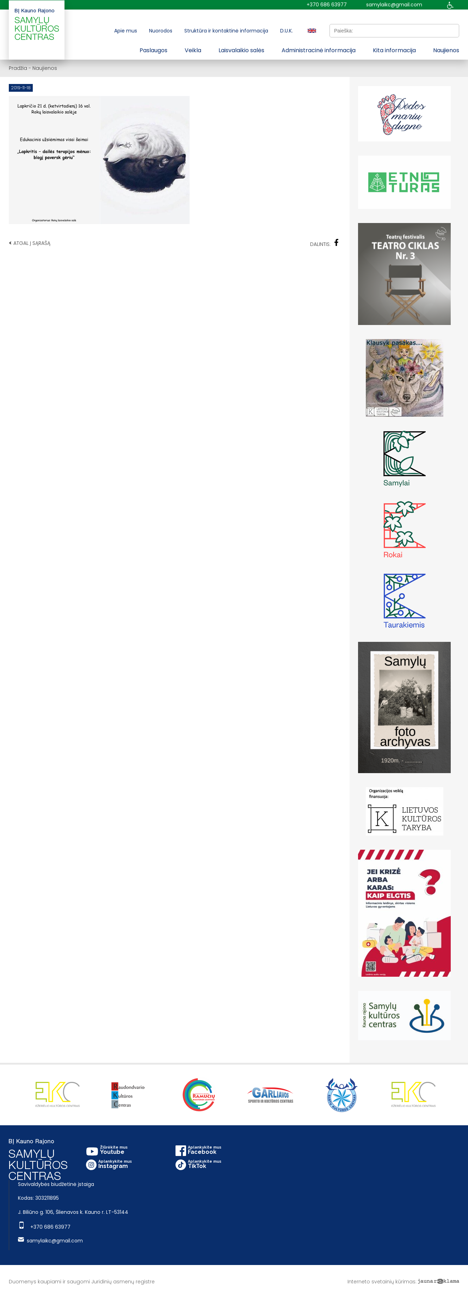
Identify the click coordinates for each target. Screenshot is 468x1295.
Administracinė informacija (319, 50)
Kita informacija (394, 50)
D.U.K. (286, 30)
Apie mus (125, 30)
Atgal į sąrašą (29, 243)
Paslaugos (153, 50)
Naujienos (446, 50)
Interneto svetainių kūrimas (381, 1281)
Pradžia (18, 68)
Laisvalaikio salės (241, 50)
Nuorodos (160, 30)
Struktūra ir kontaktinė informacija (226, 30)
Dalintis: (324, 243)
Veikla (193, 50)
